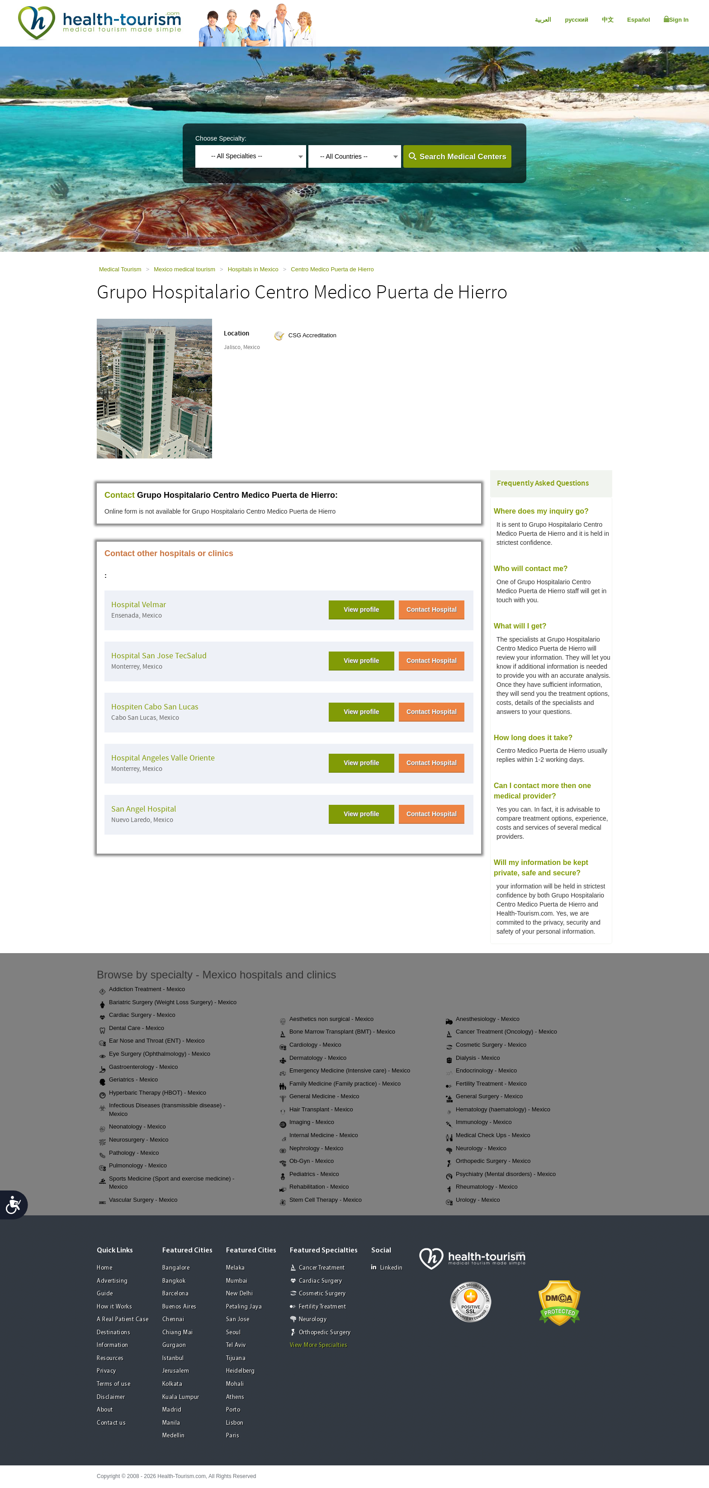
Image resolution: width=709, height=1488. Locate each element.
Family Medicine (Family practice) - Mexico (340, 1084)
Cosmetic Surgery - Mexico (486, 1045)
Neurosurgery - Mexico (134, 1140)
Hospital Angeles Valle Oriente (163, 758)
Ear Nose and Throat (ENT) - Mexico (151, 1041)
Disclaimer (111, 1397)
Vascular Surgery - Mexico (138, 1200)
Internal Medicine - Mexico (318, 1136)
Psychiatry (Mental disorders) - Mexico (501, 1175)
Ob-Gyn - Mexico (306, 1161)
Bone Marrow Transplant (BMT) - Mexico (337, 1032)
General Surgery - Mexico (484, 1097)
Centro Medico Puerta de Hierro (332, 269)
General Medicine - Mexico (319, 1097)
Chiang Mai (177, 1333)
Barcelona (175, 1294)
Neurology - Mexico (476, 1149)
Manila (171, 1423)
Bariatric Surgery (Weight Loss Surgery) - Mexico (167, 1003)
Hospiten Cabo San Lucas (155, 707)
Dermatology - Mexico (312, 1058)
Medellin (173, 1436)
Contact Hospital (431, 609)
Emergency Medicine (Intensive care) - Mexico (344, 1071)
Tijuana (236, 1358)
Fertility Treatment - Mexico (486, 1084)
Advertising (112, 1281)
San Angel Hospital (143, 809)
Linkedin (387, 1267)
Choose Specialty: (220, 138)
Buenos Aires (179, 1307)
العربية (543, 19)
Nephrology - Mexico (311, 1149)
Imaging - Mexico (306, 1123)
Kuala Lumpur (180, 1397)
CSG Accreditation (312, 335)
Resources (110, 1358)
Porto (233, 1410)
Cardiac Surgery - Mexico (137, 1015)
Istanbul (173, 1358)
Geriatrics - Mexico (128, 1080)
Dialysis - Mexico (473, 1058)
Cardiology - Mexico (310, 1045)
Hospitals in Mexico (253, 269)
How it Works (114, 1307)
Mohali (235, 1384)
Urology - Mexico (473, 1200)
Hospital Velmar (138, 605)
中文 (608, 19)
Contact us (111, 1423)
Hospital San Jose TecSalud (159, 656)
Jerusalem (175, 1371)
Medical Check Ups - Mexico (488, 1136)
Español (638, 19)
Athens (235, 1397)
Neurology (313, 1320)
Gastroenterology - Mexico (138, 1067)
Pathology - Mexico (129, 1153)
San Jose (238, 1320)
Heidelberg (240, 1371)
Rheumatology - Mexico (482, 1187)
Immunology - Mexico (479, 1123)
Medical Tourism (120, 269)
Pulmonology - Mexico (133, 1166)
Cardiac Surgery (320, 1281)
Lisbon (235, 1423)
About (105, 1410)
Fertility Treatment (322, 1307)
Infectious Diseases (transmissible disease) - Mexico (162, 1109)
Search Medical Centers (463, 156)
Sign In (676, 19)
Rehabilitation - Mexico (314, 1187)
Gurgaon (174, 1345)
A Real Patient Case (123, 1320)
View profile (361, 609)
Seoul (233, 1333)
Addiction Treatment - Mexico (142, 990)
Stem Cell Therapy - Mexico (320, 1200)
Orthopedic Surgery (325, 1333)
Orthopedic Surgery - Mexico (488, 1161)
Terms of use (113, 1384)
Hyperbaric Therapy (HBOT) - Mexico (152, 1093)
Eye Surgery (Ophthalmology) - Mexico (154, 1054)
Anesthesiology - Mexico (483, 1020)
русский (576, 19)
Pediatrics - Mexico (309, 1175)
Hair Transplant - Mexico (316, 1110)
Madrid (172, 1410)
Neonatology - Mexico (132, 1127)
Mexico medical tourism (184, 269)
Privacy (106, 1371)
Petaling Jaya (244, 1307)
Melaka (235, 1268)
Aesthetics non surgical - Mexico (326, 1020)
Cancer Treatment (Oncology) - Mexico (501, 1032)
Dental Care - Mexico (131, 1029)
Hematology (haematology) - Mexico (498, 1110)
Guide (105, 1294)
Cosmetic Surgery (322, 1294)
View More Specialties (319, 1345)
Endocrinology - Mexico (481, 1071)
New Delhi (239, 1294)
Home (104, 1268)
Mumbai (237, 1281)
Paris (233, 1436)
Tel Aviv (236, 1345)
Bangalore (176, 1268)
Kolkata (172, 1384)
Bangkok (174, 1281)
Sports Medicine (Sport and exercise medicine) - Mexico (166, 1182)
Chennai (173, 1320)
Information (112, 1345)
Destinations (113, 1333)
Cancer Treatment (322, 1268)
